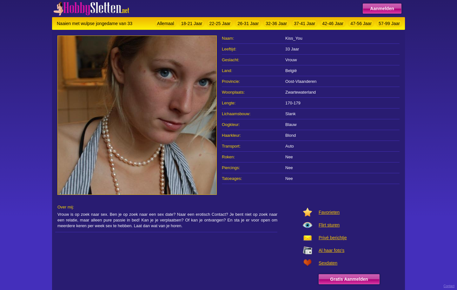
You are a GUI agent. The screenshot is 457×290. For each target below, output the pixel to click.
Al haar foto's (331, 250)
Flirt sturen (329, 224)
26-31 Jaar (248, 23)
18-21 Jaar (191, 23)
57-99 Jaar (389, 23)
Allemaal (165, 23)
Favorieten (329, 212)
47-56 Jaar (361, 23)
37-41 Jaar (304, 23)
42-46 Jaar (332, 23)
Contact (449, 286)
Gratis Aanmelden (349, 279)
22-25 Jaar (219, 23)
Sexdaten (328, 263)
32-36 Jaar (276, 23)
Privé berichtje (333, 237)
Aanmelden (382, 8)
